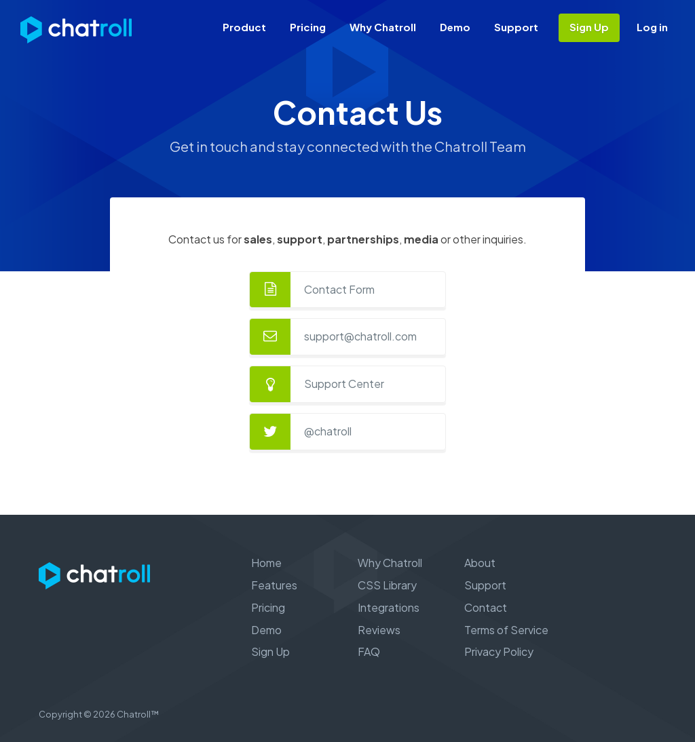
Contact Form (339, 289)
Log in (652, 26)
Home (266, 562)
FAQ (369, 651)
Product (244, 26)
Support (516, 26)
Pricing (308, 26)
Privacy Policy (498, 651)
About (479, 562)
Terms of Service (506, 630)
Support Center (344, 383)
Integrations (388, 607)
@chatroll (328, 431)
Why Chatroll (383, 26)
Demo (455, 26)
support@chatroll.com (360, 336)
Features (274, 585)
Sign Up (589, 26)
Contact (485, 607)
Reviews (379, 630)
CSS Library (387, 585)
